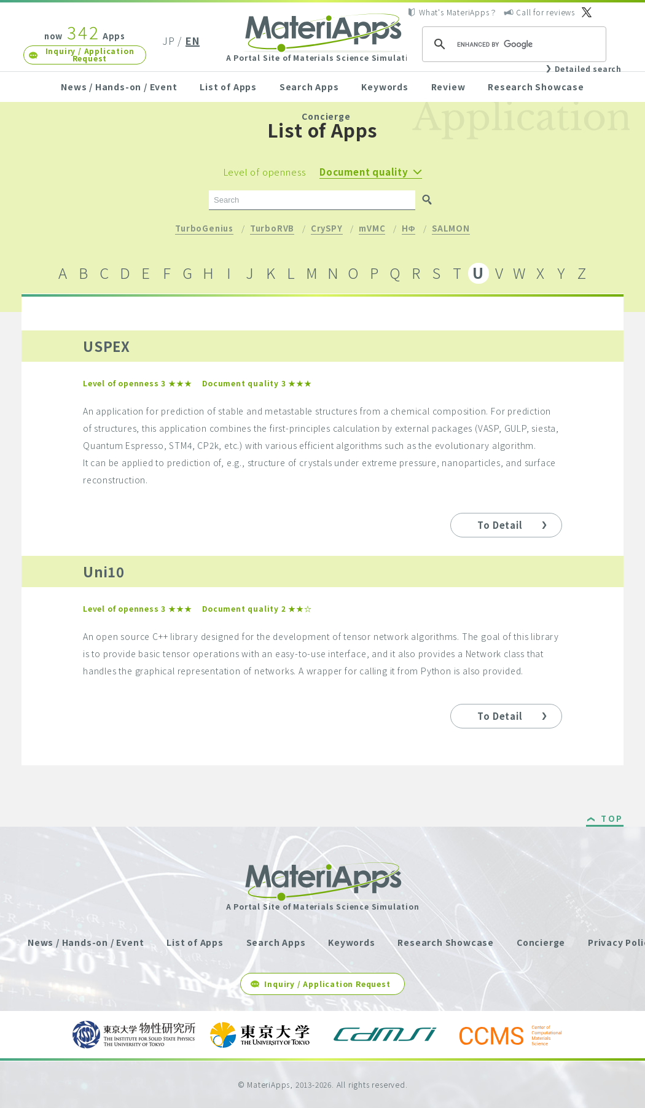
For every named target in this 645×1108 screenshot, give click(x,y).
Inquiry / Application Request (90, 54)
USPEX (106, 346)
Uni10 (104, 571)
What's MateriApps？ (458, 12)
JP (168, 40)
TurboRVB (272, 229)
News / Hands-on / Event (119, 86)
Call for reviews (545, 12)
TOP (612, 819)
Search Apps (309, 86)
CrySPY (327, 229)
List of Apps (228, 86)
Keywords (384, 86)
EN (193, 40)
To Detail (499, 524)
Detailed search (588, 68)
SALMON (451, 229)
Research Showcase (536, 86)
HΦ (408, 229)
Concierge (326, 116)
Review (448, 86)
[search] (512, 44)
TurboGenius (204, 229)
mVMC (372, 229)
